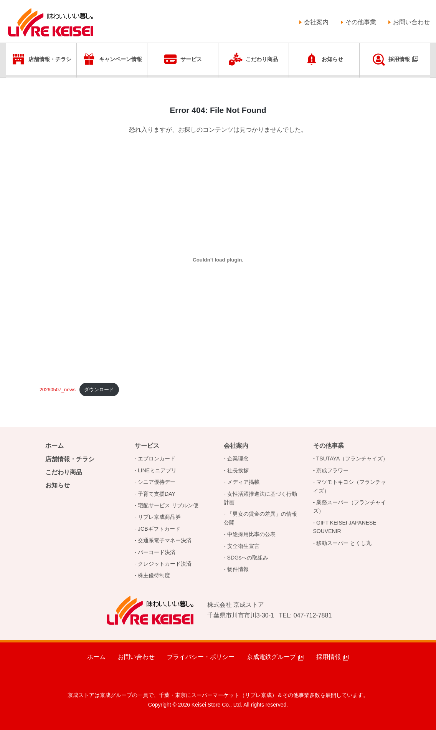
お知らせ (332, 59)
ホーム (54, 445)
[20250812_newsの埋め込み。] (218, 260)
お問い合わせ (411, 22)
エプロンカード (156, 458)
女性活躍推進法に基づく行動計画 (260, 498)
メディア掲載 (243, 482)
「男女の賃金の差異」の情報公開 (260, 518)
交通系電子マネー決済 (165, 540)
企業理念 (238, 458)
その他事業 (360, 22)
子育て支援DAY (156, 494)
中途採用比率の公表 (251, 534)
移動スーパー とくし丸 (344, 543)
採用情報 (399, 59)
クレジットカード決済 (165, 564)
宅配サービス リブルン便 (168, 505)
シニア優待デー (156, 482)
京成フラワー (332, 470)
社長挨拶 (238, 470)
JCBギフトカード (159, 529)
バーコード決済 (156, 552)
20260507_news (58, 389)
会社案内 (316, 22)
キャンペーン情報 (120, 59)
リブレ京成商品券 (159, 517)
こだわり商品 (262, 59)
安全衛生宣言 (243, 546)
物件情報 (238, 569)
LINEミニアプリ (157, 470)
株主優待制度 (154, 575)
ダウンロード (99, 389)
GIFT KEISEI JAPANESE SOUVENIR (345, 527)
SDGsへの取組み (247, 558)
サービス (191, 59)
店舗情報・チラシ (49, 59)
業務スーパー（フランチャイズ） (349, 506)
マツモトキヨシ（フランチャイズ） (349, 486)
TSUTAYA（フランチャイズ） (352, 458)
